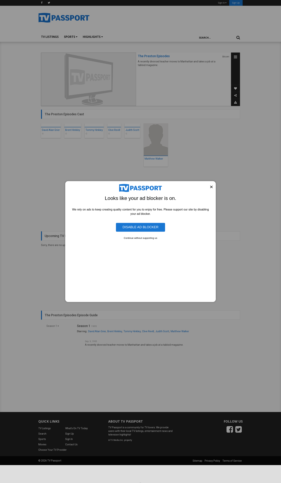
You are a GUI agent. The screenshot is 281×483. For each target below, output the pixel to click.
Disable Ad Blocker (140, 227)
